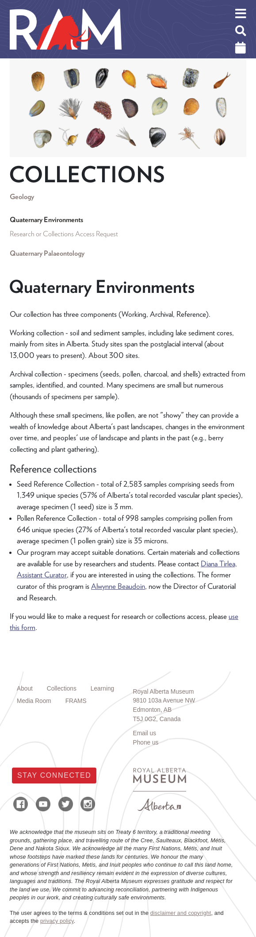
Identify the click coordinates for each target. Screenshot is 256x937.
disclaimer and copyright (180, 913)
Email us (145, 733)
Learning (102, 688)
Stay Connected (54, 775)
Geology (22, 196)
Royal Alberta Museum (163, 691)
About (25, 688)
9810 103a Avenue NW (164, 700)
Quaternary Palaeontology (47, 253)
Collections (61, 688)
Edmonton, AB (152, 710)
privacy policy (57, 921)
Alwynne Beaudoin (118, 586)
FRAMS (76, 701)
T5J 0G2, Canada (157, 719)
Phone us (146, 742)
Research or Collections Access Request (64, 234)
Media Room (34, 701)
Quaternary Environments (46, 219)
